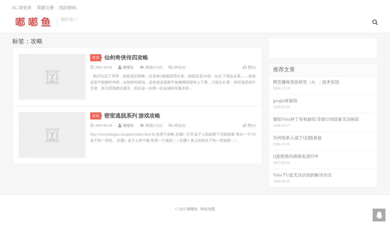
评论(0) (177, 67)
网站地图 (207, 209)
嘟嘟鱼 (33, 21)
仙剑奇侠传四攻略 (126, 58)
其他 (96, 116)
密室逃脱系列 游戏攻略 (132, 116)
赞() (249, 67)
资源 (96, 57)
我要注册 (45, 7)
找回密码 (67, 7)
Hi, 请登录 (21, 7)
